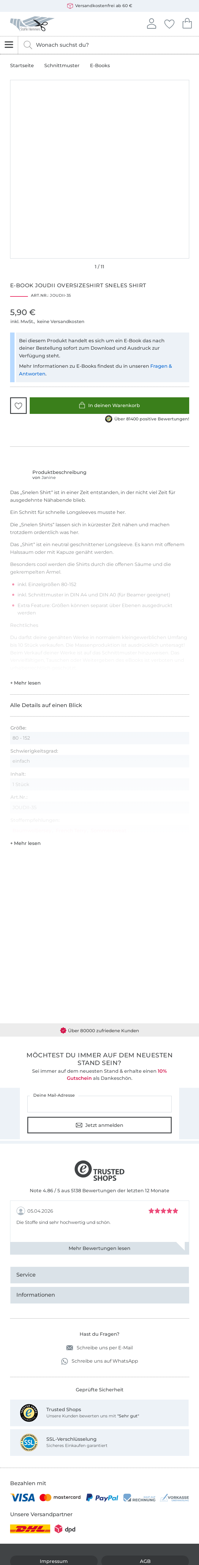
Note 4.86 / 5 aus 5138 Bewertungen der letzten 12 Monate (99, 1190)
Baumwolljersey (31, 830)
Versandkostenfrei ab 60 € (99, 6)
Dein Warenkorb (187, 23)
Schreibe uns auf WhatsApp (99, 1361)
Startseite (22, 65)
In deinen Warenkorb (109, 405)
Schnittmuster (62, 65)
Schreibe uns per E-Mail (99, 1347)
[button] (18, 405)
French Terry (71, 830)
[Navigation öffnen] (9, 45)
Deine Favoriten (169, 23)
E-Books (100, 65)
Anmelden (151, 23)
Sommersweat (109, 830)
